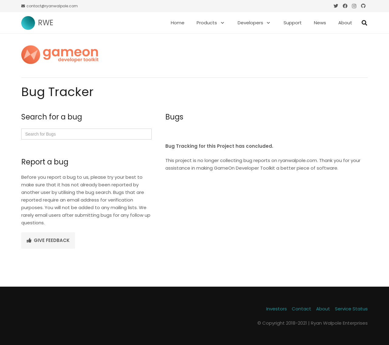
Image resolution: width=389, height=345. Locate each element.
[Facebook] (344, 6)
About (323, 308)
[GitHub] (363, 6)
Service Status (351, 308)
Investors (276, 308)
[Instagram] (354, 6)
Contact (301, 308)
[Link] (28, 23)
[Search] (364, 22)
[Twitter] (335, 6)
